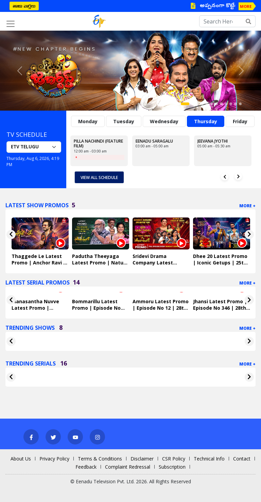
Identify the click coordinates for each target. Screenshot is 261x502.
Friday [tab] (240, 121)
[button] (19, 71)
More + (247, 206)
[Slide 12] (240, 103)
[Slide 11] (235, 103)
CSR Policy (173, 458)
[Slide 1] (185, 103)
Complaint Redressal (127, 467)
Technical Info (209, 458)
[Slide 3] (197, 103)
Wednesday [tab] (164, 121)
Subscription (172, 467)
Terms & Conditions (100, 458)
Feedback (86, 467)
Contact (241, 458)
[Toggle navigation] (10, 24)
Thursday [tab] (205, 121)
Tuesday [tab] (123, 121)
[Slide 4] (202, 103)
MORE (245, 6)
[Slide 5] (207, 103)
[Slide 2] (192, 103)
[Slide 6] (211, 103)
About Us (21, 458)
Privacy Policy (54, 458)
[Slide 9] (226, 103)
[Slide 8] (221, 103)
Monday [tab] (88, 121)
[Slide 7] (216, 103)
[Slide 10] (230, 103)
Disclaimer (142, 458)
